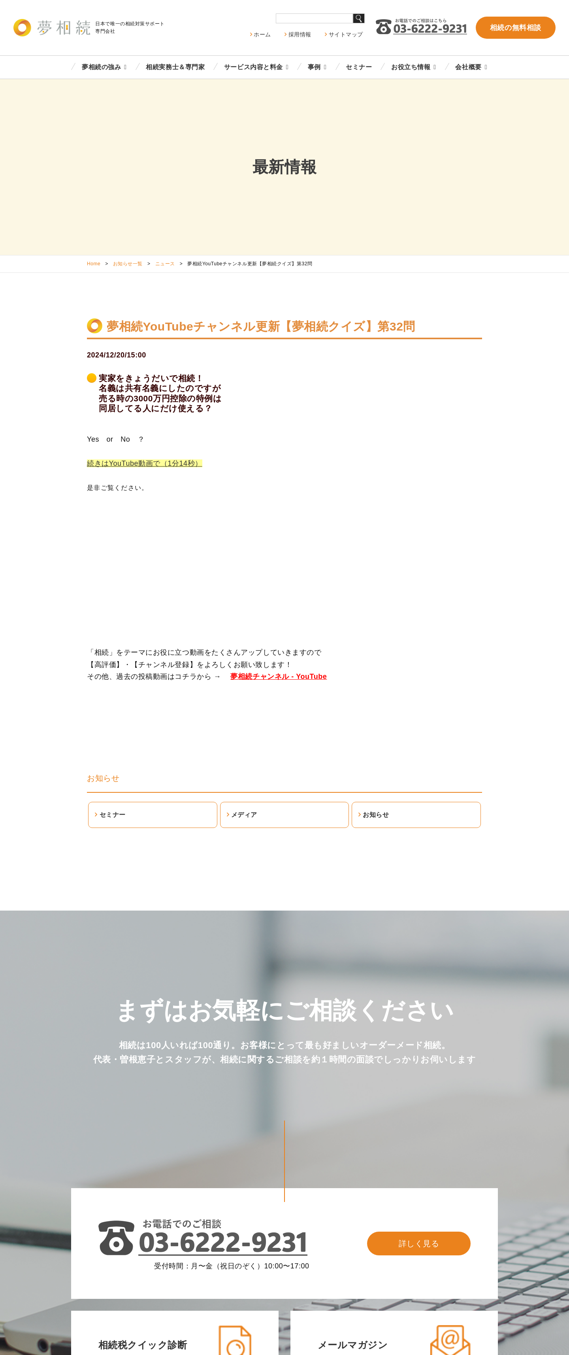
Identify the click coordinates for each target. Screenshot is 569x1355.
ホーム (262, 34)
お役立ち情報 (410, 67)
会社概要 (468, 67)
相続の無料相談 (515, 28)
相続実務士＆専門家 (175, 67)
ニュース (165, 263)
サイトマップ (346, 34)
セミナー (359, 67)
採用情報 (299, 34)
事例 (314, 67)
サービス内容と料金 (253, 67)
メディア (244, 814)
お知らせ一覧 (128, 263)
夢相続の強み (101, 67)
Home (93, 263)
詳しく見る (419, 1243)
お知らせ (103, 778)
